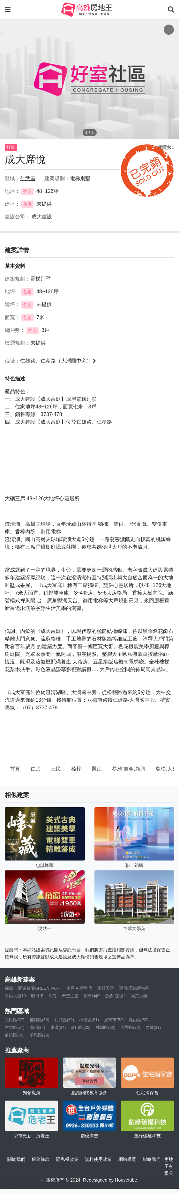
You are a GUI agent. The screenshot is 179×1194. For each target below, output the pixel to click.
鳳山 (97, 769)
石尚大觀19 (15, 995)
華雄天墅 (105, 988)
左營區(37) (15, 1027)
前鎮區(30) (15, 1035)
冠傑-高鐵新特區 (134, 988)
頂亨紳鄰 (92, 995)
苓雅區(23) (39, 1035)
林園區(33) (106, 1027)
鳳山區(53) (139, 1019)
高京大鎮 (139, 995)
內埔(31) (153, 1027)
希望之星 (70, 995)
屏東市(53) (114, 1019)
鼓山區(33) (81, 1027)
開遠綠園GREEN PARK (39, 988)
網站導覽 (127, 1159)
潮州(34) (37, 1027)
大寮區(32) (130, 1027)
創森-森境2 (115, 995)
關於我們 (16, 1159)
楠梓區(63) (39, 1019)
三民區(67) (15, 1019)
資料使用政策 (98, 1159)
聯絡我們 (151, 1159)
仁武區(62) (64, 1019)
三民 (56, 769)
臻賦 (9, 988)
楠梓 (76, 769)
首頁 (15, 769)
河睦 (52, 995)
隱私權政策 (67, 1159)
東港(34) (58, 1027)
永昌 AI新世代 (79, 988)
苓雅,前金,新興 (128, 769)
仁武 (35, 769)
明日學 (37, 995)
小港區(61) (89, 1019)
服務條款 (40, 1159)
